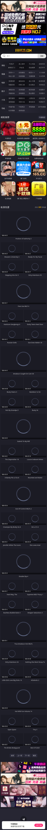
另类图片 (42, 93)
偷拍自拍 (22, 81)
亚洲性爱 (12, 81)
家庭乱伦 (22, 98)
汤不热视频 (42, 107)
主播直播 (32, 76)
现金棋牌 (32, 68)
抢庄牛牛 (42, 68)
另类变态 (42, 85)
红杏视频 (12, 110)
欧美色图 (32, 90)
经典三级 (22, 85)
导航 (3, 108)
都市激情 (12, 98)
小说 (3, 100)
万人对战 (32, 64)
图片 (3, 91)
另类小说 (22, 102)
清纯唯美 (22, 93)
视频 (3, 74)
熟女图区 (32, 93)
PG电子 (11, 64)
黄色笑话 (32, 102)
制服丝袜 (12, 85)
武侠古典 (42, 98)
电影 (3, 82)
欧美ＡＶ (32, 72)
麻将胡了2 (11, 68)
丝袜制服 (22, 76)
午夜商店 (22, 107)
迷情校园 (12, 102)
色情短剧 (22, 110)
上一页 (20, 755)
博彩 (3, 65)
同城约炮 (12, 107)
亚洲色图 (22, 90)
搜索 (41, 56)
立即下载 (39, 825)
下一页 (27, 755)
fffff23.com (23, 50)
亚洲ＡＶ (12, 72)
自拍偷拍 (22, 72)
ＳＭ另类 (42, 76)
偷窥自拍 (12, 90)
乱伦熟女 (32, 85)
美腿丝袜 (12, 93)
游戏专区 (42, 64)
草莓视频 (32, 107)
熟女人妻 (12, 76)
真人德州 (22, 64)
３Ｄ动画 (42, 72)
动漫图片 (42, 90)
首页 (12, 755)
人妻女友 (32, 98)
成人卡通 (32, 81)
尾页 (34, 755)
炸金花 (21, 68)
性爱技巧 (42, 102)
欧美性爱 (42, 81)
